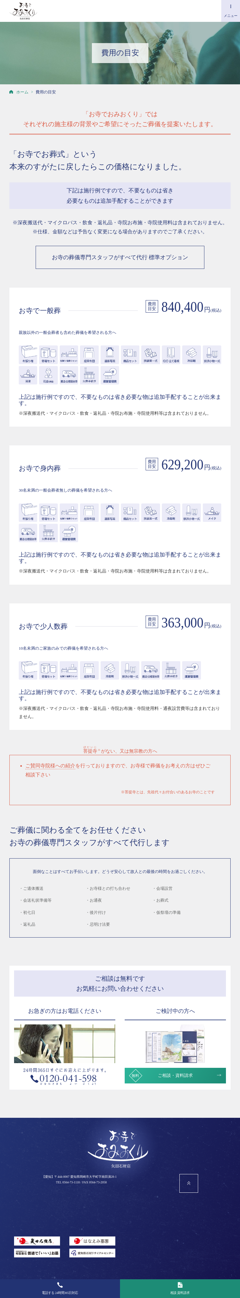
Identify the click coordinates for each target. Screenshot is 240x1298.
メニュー (230, 11)
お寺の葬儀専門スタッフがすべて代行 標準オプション (120, 257)
